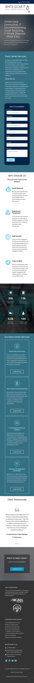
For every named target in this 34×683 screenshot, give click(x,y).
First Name (9, 110)
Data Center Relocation (10, 635)
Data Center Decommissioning (12, 629)
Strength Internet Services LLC (20, 676)
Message (9, 148)
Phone (8, 135)
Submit (10, 160)
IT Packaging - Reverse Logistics (12, 631)
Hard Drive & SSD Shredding (11, 624)
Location (9, 142)
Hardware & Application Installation (13, 637)
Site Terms (16, 672)
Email (8, 129)
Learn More (17, 371)
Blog (12, 672)
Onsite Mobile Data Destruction (12, 622)
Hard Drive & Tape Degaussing (12, 626)
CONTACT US (17, 569)
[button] (5, 523)
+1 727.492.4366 (10, 647)
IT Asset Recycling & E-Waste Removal (14, 633)
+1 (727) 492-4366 (24, 2)
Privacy (21, 672)
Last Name (9, 116)
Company (9, 123)
